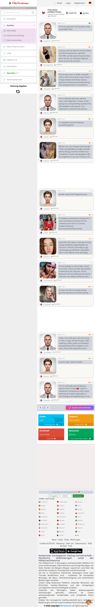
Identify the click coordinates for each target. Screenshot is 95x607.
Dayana (47, 209)
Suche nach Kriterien (80, 407)
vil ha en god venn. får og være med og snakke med (74, 28)
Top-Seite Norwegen (81, 438)
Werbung (60, 543)
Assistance (89, 602)
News (54, 540)
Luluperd (47, 304)
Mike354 (47, 400)
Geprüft (51, 438)
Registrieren (79, 3)
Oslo (59, 23)
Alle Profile (9, 31)
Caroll (46, 233)
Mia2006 (47, 89)
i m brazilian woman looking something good (71, 123)
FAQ (70, 546)
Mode (58, 3)
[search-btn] (33, 12)
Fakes (60, 540)
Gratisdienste (51, 424)
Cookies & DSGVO (47, 543)
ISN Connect (65, 606)
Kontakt (63, 546)
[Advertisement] (66, 13)
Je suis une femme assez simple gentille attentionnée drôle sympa (73, 291)
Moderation (80, 424)
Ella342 (46, 257)
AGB (90, 543)
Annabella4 (48, 65)
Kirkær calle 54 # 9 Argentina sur (73, 194)
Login (68, 3)
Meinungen (75, 540)
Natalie (46, 161)
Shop (66, 540)
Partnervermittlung (13, 35)
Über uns (70, 543)
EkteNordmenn (18, 3)
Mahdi (46, 113)
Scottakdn (48, 352)
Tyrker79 (47, 41)
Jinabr (46, 137)
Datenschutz (80, 543)
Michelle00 (48, 281)
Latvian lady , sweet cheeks (70, 362)
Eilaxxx (46, 376)
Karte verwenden (12, 40)
